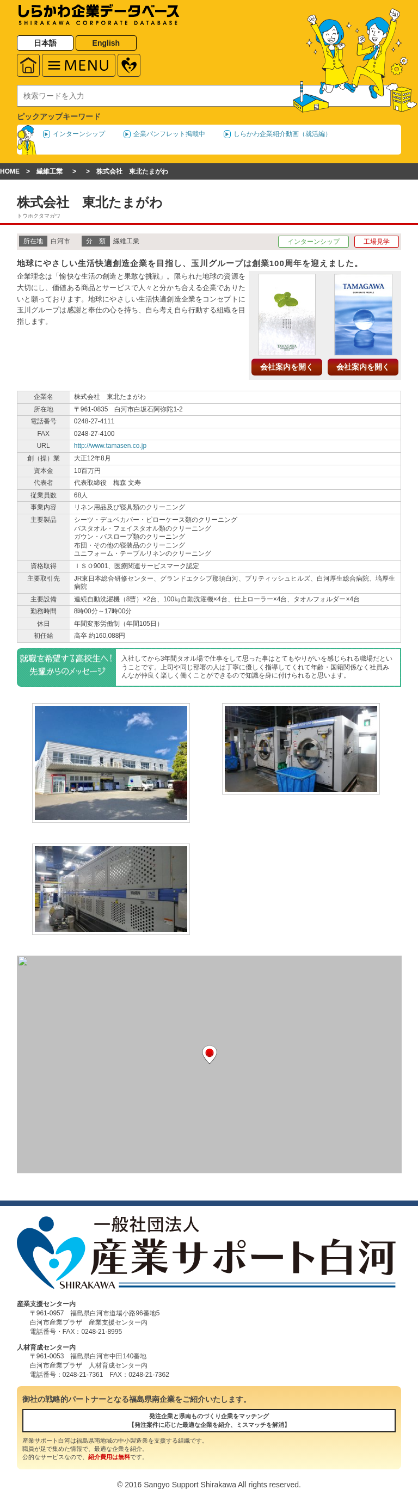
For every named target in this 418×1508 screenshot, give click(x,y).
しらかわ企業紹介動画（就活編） (282, 134)
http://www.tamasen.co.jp (110, 446)
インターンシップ (79, 134)
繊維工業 (49, 171)
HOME (10, 171)
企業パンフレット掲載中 (169, 134)
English (106, 43)
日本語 (45, 43)
